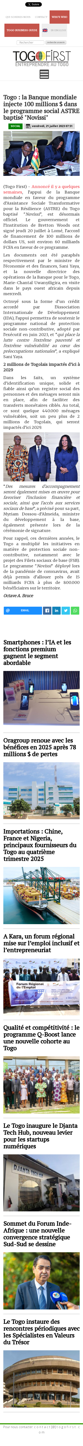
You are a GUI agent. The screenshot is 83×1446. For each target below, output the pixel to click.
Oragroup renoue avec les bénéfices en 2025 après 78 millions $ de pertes (39, 747)
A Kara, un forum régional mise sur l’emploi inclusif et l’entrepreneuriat (41, 943)
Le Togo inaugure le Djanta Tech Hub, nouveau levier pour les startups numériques (40, 1135)
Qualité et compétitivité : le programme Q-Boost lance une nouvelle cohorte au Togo (41, 1037)
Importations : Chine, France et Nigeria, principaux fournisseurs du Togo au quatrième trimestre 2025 (39, 845)
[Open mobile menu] (44, 74)
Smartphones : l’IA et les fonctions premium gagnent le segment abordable (37, 652)
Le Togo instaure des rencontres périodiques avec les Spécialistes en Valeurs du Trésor (41, 1331)
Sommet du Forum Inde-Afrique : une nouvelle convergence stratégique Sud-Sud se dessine (37, 1233)
